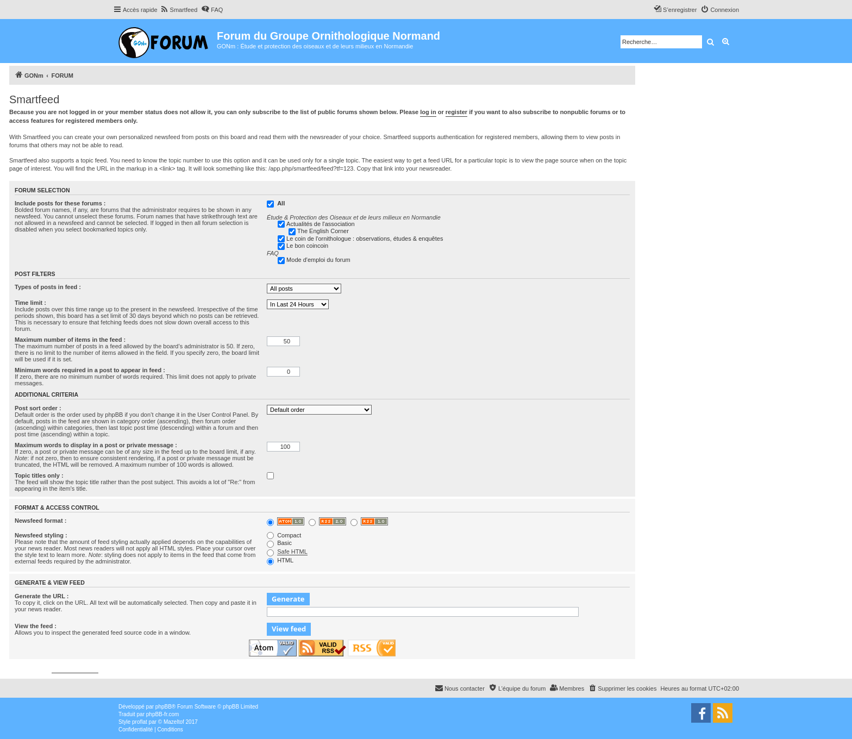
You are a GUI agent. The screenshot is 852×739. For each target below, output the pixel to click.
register (456, 112)
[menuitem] (179, 9)
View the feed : (36, 626)
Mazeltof (174, 722)
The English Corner (323, 231)
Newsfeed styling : (41, 535)
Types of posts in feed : (48, 287)
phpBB (163, 707)
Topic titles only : (39, 475)
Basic (279, 543)
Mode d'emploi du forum (318, 259)
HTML (280, 560)
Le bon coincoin (307, 245)
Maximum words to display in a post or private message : (96, 445)
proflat (139, 722)
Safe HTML (292, 551)
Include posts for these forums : (60, 203)
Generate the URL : (41, 596)
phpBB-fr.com (162, 714)
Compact (284, 535)
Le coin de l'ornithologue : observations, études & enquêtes (364, 238)
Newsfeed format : (40, 520)
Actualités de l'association (320, 224)
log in (428, 112)
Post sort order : (38, 408)
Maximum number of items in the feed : (70, 339)
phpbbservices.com (75, 670)
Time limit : (30, 302)
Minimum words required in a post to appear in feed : (90, 370)
